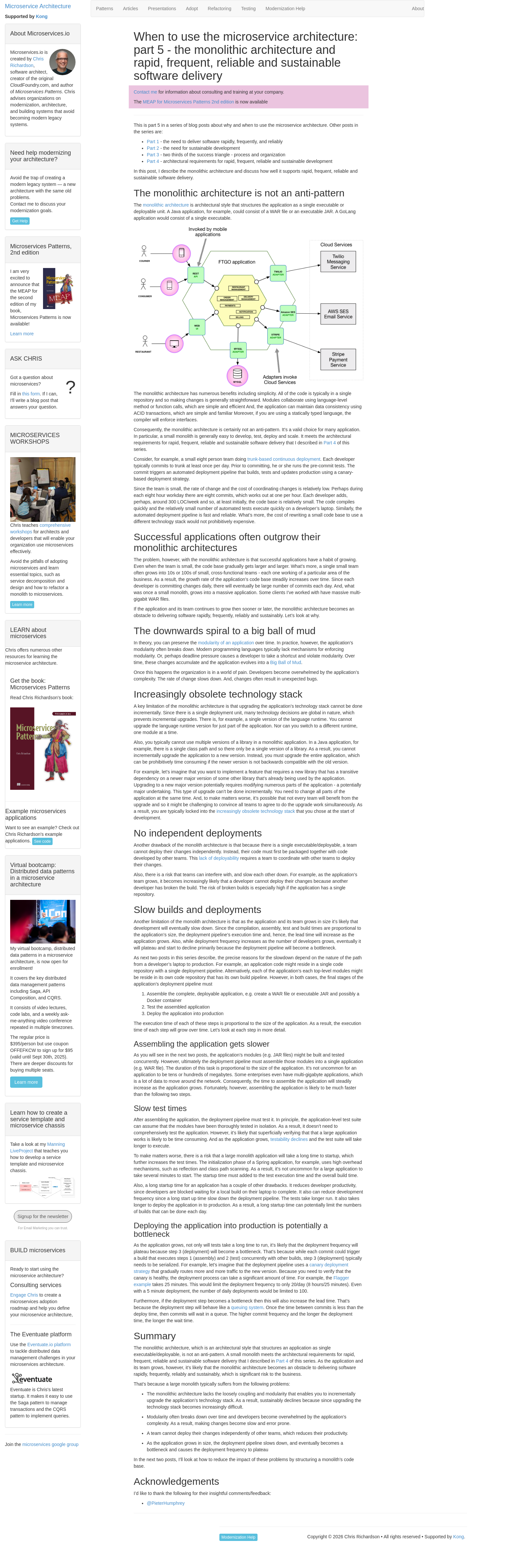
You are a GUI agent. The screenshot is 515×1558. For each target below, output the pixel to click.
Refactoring (220, 8)
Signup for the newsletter (42, 1216)
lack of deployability (219, 858)
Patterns (104, 8)
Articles (130, 8)
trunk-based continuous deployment (283, 459)
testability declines (289, 1139)
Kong (42, 16)
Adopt (192, 8)
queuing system (247, 1307)
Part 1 (153, 141)
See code (42, 841)
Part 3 (153, 154)
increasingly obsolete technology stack (255, 811)
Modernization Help (285, 8)
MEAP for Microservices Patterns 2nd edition (188, 101)
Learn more (22, 333)
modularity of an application (226, 642)
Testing (248, 8)
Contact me (145, 92)
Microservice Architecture (38, 6)
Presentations (162, 8)
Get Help (20, 221)
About (418, 8)
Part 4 (153, 161)
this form (31, 393)
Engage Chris (24, 1295)
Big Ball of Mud (285, 662)
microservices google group (50, 1444)
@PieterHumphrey (166, 1503)
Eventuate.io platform (49, 1344)
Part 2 (153, 148)
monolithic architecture (166, 205)
